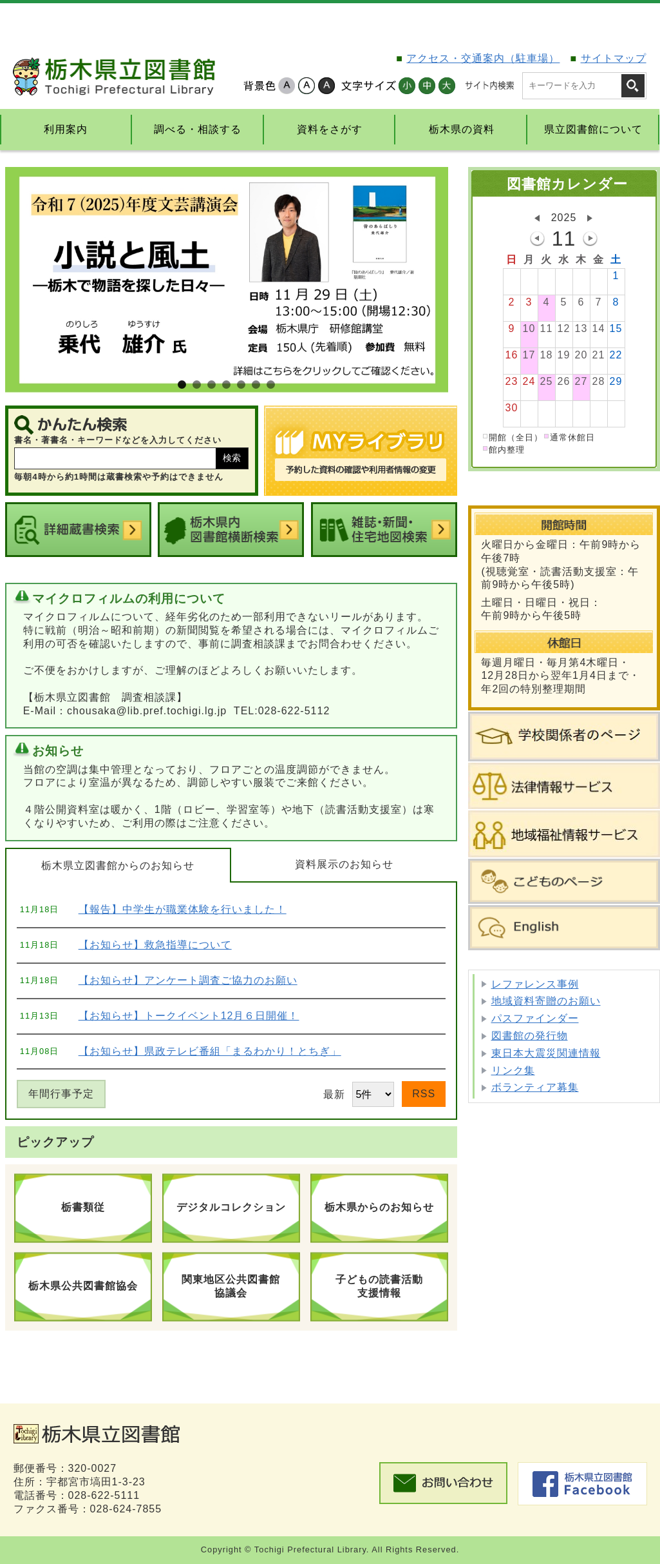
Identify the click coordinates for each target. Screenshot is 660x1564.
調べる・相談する (197, 129)
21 (598, 356)
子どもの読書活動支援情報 (379, 1286)
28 (598, 382)
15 (616, 330)
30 (511, 409)
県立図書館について (593, 129)
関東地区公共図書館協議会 (231, 1286)
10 (529, 330)
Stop (431, 375)
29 (616, 382)
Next (433, 280)
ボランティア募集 (535, 1087)
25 (546, 382)
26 (564, 382)
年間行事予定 (61, 1093)
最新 (358, 1094)
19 (564, 356)
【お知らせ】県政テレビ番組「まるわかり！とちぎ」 (210, 1051)
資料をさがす (330, 129)
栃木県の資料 (462, 129)
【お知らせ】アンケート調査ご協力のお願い (188, 980)
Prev (20, 280)
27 (581, 382)
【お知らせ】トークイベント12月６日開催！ (189, 1015)
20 (581, 356)
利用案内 (66, 129)
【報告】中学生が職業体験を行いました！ (183, 909)
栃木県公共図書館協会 (83, 1285)
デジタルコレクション (231, 1207)
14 (598, 330)
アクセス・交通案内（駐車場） (483, 58)
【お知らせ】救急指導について (155, 944)
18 (546, 356)
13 (581, 330)
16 (511, 356)
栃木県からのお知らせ (379, 1207)
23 (511, 382)
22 (616, 356)
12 (564, 330)
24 (529, 382)
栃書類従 (83, 1207)
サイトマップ (613, 58)
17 (529, 356)
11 (546, 330)
